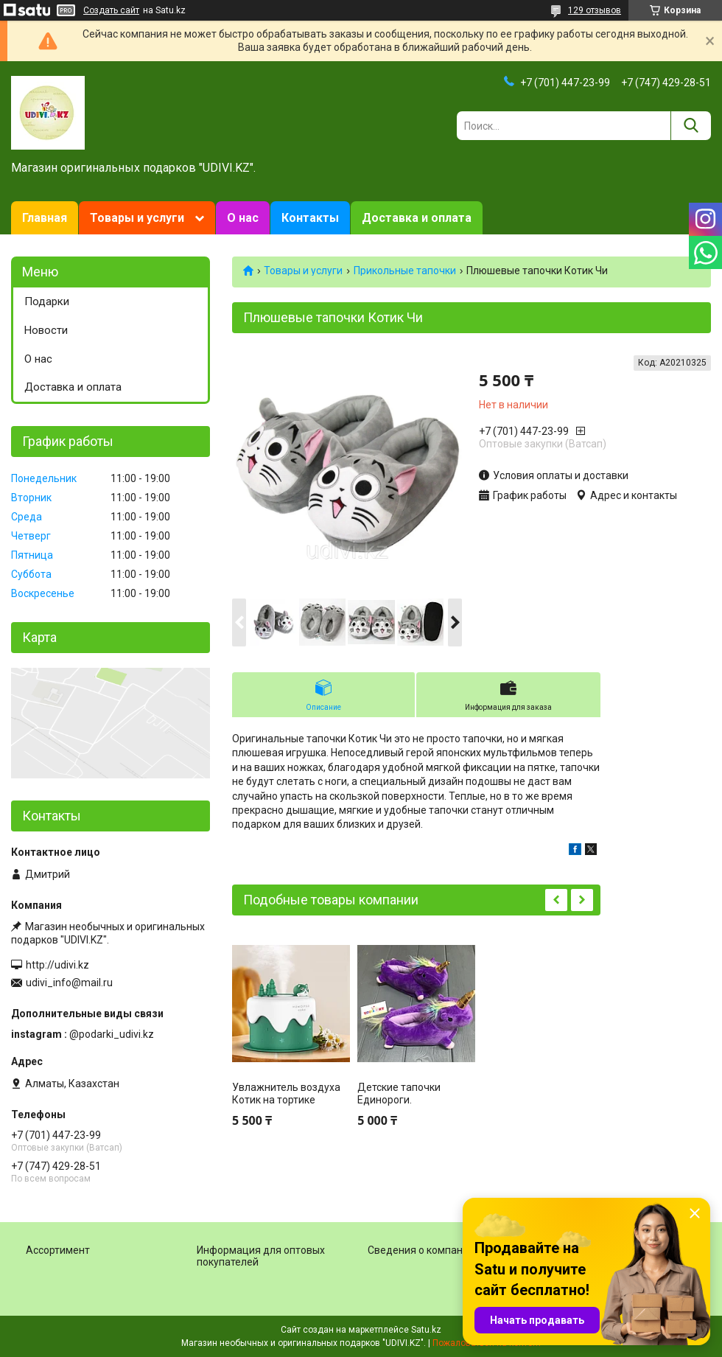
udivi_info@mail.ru (69, 982)
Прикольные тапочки (405, 270)
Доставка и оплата (417, 218)
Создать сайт (111, 10)
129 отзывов (594, 10)
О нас (243, 218)
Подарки (46, 301)
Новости (46, 330)
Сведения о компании (421, 1250)
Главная (44, 218)
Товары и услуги (137, 218)
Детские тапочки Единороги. (399, 1093)
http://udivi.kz (57, 965)
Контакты (310, 218)
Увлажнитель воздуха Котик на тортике (286, 1093)
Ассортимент (58, 1250)
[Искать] (690, 125)
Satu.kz (426, 1330)
